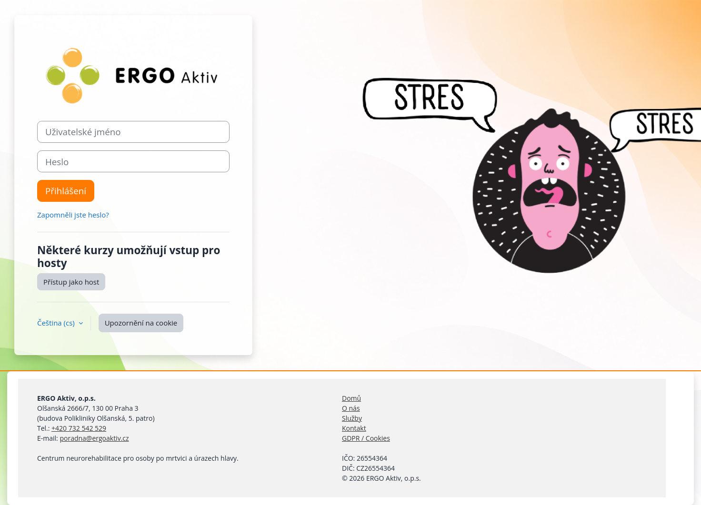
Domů (351, 398)
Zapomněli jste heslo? (73, 214)
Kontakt (354, 428)
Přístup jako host (71, 282)
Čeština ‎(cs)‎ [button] (57, 322)
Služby (352, 418)
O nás (351, 408)
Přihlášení (65, 191)
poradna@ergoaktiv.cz (94, 438)
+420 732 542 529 (78, 428)
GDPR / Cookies (366, 438)
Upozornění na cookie (141, 322)
